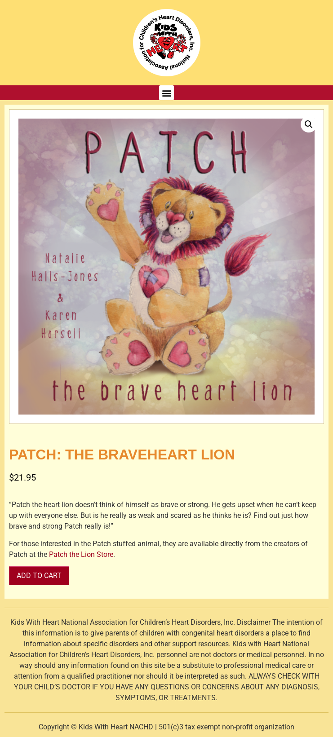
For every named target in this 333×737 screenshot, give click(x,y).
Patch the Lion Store (81, 554)
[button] (166, 92)
